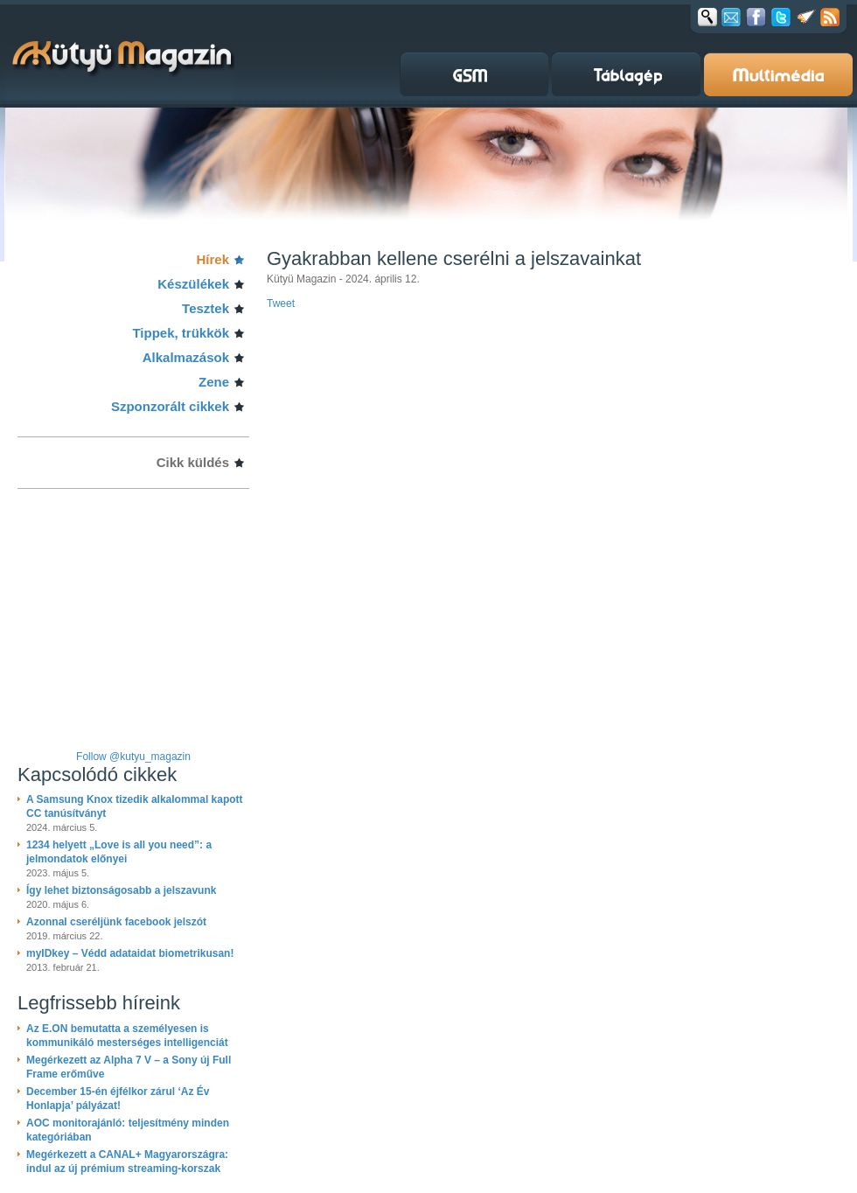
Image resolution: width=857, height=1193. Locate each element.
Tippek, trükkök (180, 332)
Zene (214, 381)
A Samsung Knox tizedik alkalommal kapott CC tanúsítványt (134, 806)
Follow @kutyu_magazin (133, 756)
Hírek (212, 259)
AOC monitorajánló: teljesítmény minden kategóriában (127, 1130)
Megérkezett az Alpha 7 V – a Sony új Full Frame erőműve (128, 1067)
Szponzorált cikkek (170, 406)
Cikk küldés (193, 462)
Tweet (281, 303)
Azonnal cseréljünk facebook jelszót (116, 922)
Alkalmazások (186, 357)
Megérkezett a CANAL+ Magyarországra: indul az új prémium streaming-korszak (127, 1161)
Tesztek (205, 308)
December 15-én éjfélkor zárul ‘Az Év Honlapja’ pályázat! (117, 1098)
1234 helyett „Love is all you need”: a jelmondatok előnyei (119, 852)
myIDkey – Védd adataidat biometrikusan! (129, 953)
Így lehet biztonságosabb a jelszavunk (121, 890)
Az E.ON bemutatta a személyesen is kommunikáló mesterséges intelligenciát (127, 1035)
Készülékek (193, 283)
